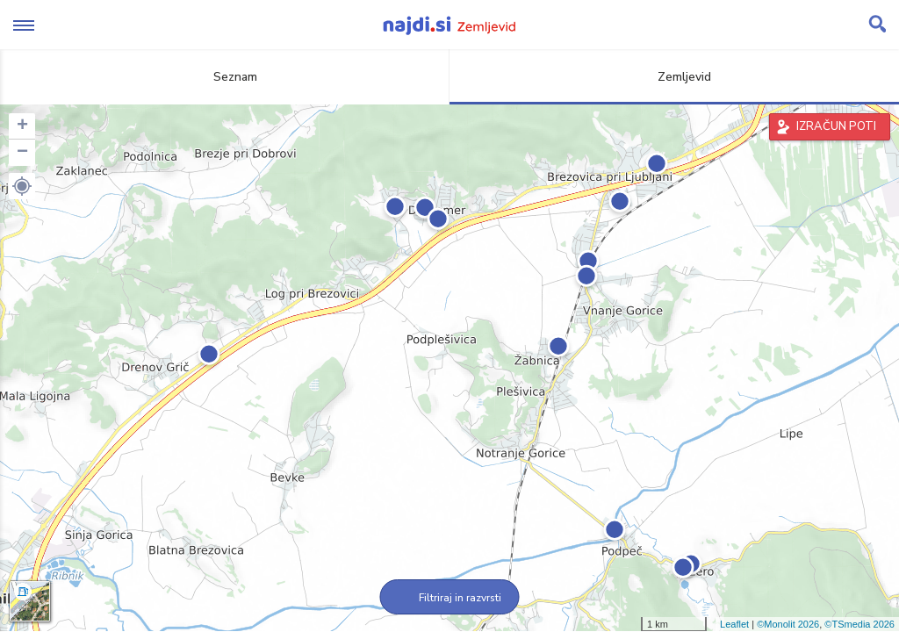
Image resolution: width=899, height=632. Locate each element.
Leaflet (734, 624)
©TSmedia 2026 (859, 624)
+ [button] (22, 126)
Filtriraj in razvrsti (450, 598)
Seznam (225, 76)
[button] (22, 186)
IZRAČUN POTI (836, 126)
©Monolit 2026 (788, 624)
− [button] (22, 153)
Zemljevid (674, 76)
